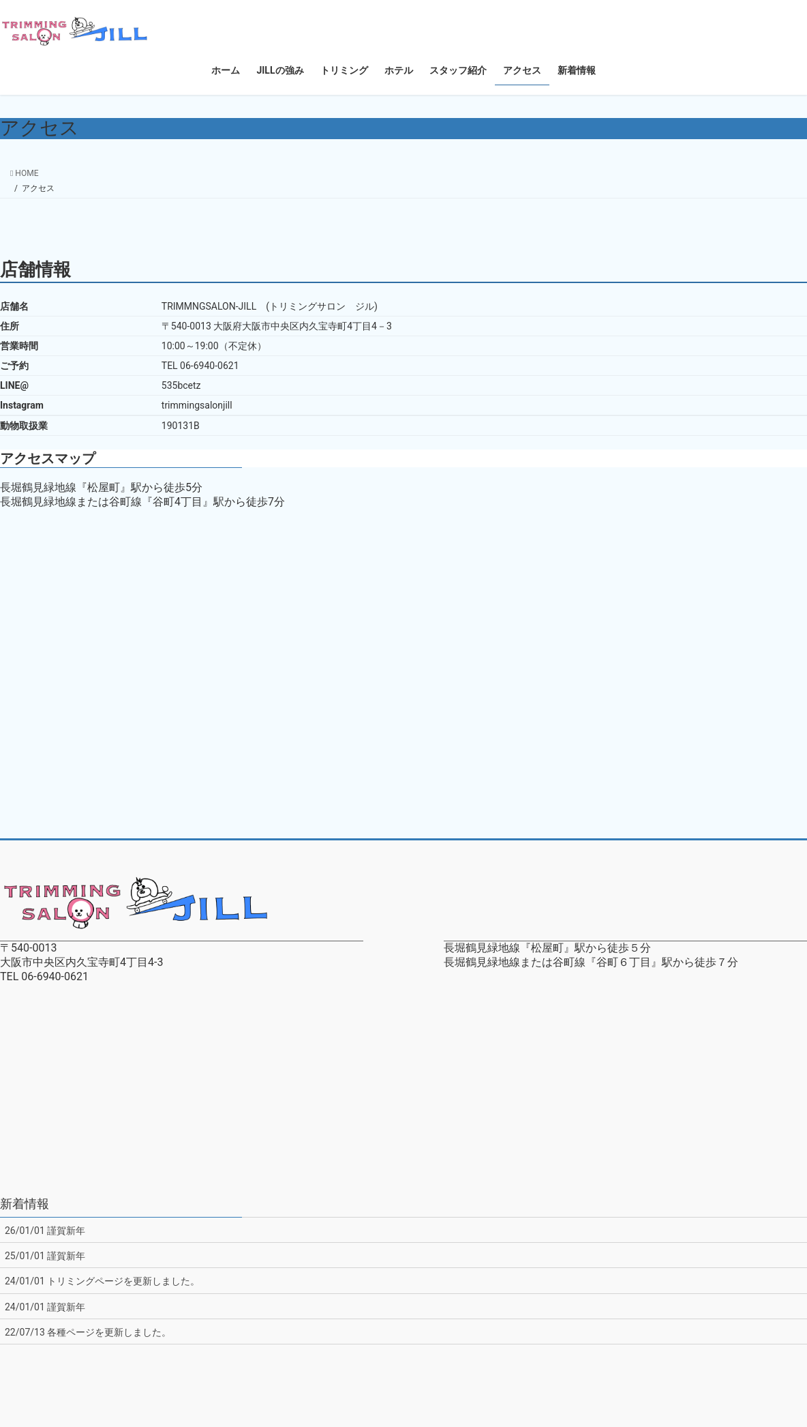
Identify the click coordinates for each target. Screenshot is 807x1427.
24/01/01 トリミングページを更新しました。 (102, 1281)
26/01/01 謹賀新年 (45, 1230)
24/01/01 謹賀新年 (45, 1306)
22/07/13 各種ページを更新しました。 (88, 1332)
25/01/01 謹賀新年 (45, 1255)
